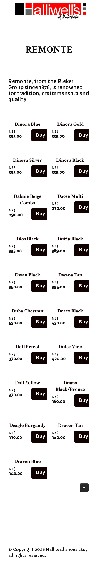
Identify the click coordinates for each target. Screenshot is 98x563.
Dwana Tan (70, 275)
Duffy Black (70, 239)
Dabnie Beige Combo (28, 199)
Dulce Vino (70, 347)
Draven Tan (70, 425)
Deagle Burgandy (27, 425)
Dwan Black (28, 275)
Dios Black (27, 239)
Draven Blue (27, 461)
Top (84, 487)
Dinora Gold (70, 124)
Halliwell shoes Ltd (66, 549)
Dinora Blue (28, 124)
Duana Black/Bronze (70, 386)
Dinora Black (70, 160)
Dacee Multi (70, 196)
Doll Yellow (27, 383)
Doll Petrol (27, 347)
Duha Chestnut (28, 311)
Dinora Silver (27, 160)
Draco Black (70, 311)
